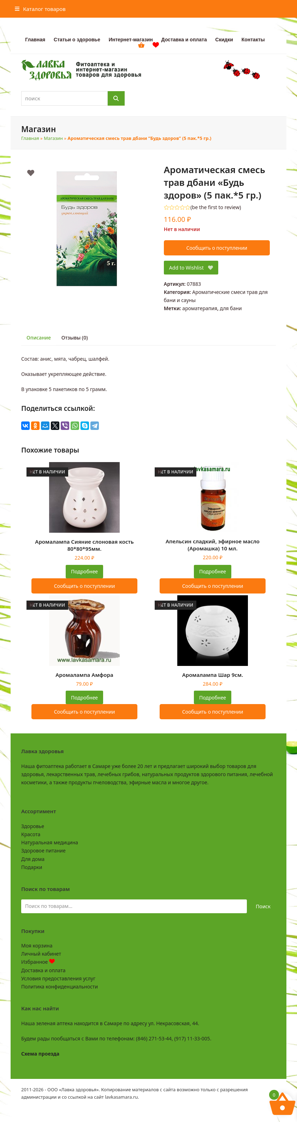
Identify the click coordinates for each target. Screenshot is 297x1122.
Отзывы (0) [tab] (74, 337)
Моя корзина (36, 945)
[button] (40, 8)
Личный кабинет (41, 953)
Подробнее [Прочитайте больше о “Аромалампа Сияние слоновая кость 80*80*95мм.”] (84, 571)
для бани (231, 308)
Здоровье (32, 826)
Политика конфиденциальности (59, 986)
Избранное (38, 961)
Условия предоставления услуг (58, 978)
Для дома (32, 859)
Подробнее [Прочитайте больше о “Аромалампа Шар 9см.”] (212, 697)
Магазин (53, 138)
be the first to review (216, 207)
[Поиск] (116, 98)
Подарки (31, 867)
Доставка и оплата (43, 970)
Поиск (263, 906)
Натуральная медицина (49, 842)
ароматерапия (199, 308)
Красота (30, 834)
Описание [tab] (38, 337)
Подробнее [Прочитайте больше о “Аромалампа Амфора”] (84, 697)
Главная (30, 138)
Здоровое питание (43, 850)
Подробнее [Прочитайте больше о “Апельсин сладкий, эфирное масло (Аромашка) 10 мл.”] (212, 571)
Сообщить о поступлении (216, 247)
